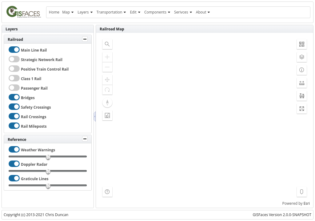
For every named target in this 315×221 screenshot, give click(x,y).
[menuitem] (54, 12)
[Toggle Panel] (85, 39)
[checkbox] (14, 49)
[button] (107, 44)
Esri (307, 203)
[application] (204, 120)
